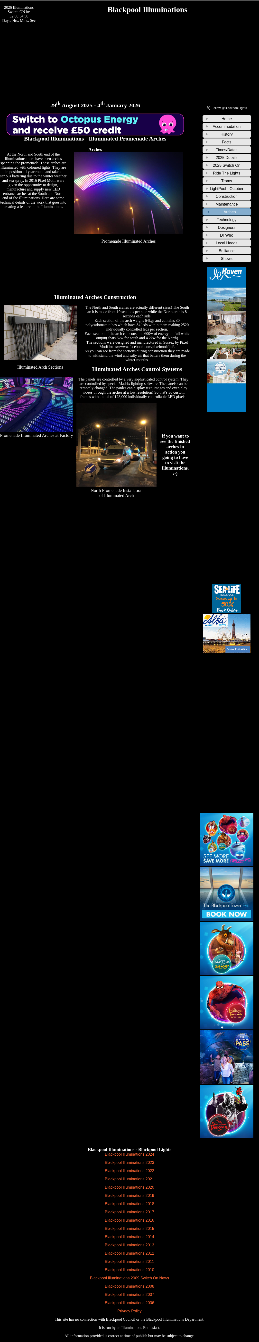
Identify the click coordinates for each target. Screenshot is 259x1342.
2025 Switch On (226, 165)
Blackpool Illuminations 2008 (129, 1286)
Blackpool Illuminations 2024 (129, 1154)
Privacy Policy (129, 1311)
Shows (226, 259)
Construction (227, 196)
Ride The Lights (226, 173)
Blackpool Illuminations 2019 (129, 1195)
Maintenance (226, 204)
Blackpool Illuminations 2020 (129, 1187)
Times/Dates (226, 150)
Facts (226, 142)
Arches (230, 212)
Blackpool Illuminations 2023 (129, 1162)
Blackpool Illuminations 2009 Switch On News (129, 1278)
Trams (226, 181)
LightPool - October (226, 189)
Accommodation (227, 126)
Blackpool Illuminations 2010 (129, 1270)
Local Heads (227, 243)
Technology (227, 220)
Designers (226, 227)
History (227, 134)
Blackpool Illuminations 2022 (129, 1171)
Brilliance (227, 251)
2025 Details (227, 158)
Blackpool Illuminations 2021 (129, 1179)
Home (227, 119)
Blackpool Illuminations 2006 (129, 1303)
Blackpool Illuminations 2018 (129, 1204)
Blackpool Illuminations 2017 (129, 1212)
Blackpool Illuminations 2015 (129, 1228)
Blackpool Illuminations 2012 (129, 1253)
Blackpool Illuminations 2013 (129, 1245)
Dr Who (226, 235)
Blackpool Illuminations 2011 (129, 1261)
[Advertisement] (129, 57)
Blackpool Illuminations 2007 (129, 1294)
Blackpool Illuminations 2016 (129, 1220)
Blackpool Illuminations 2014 (129, 1237)
